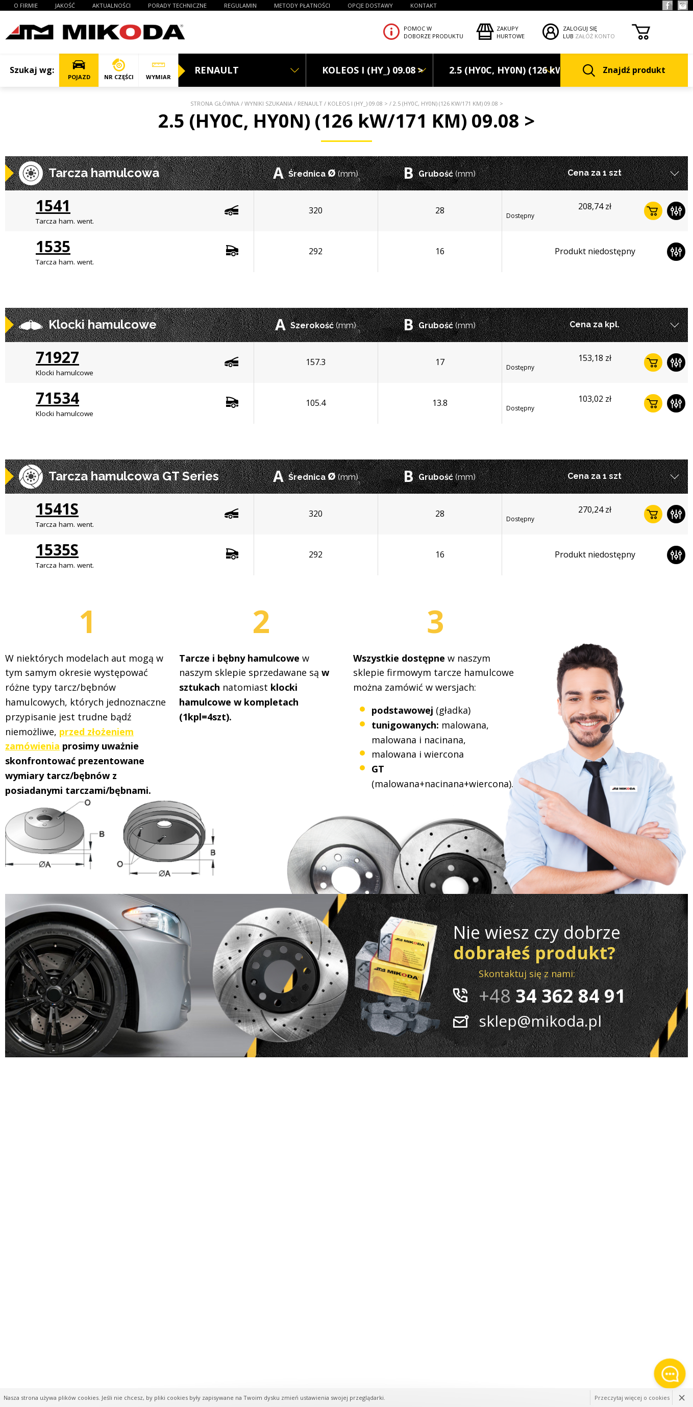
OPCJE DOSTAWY (370, 5)
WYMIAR (158, 70)
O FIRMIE (26, 5)
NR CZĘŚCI (118, 70)
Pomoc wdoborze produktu (433, 32)
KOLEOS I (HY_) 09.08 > (358, 103)
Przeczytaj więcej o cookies (632, 1397)
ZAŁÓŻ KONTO (595, 36)
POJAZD (78, 70)
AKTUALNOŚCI (111, 5)
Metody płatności (302, 5)
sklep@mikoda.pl (540, 1020)
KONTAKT (423, 5)
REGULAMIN (240, 5)
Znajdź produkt (624, 70)
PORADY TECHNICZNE (177, 5)
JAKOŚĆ (65, 5)
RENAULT (310, 103)
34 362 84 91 (552, 995)
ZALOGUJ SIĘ (580, 28)
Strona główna (214, 103)
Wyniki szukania (268, 103)
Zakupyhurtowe (511, 32)
